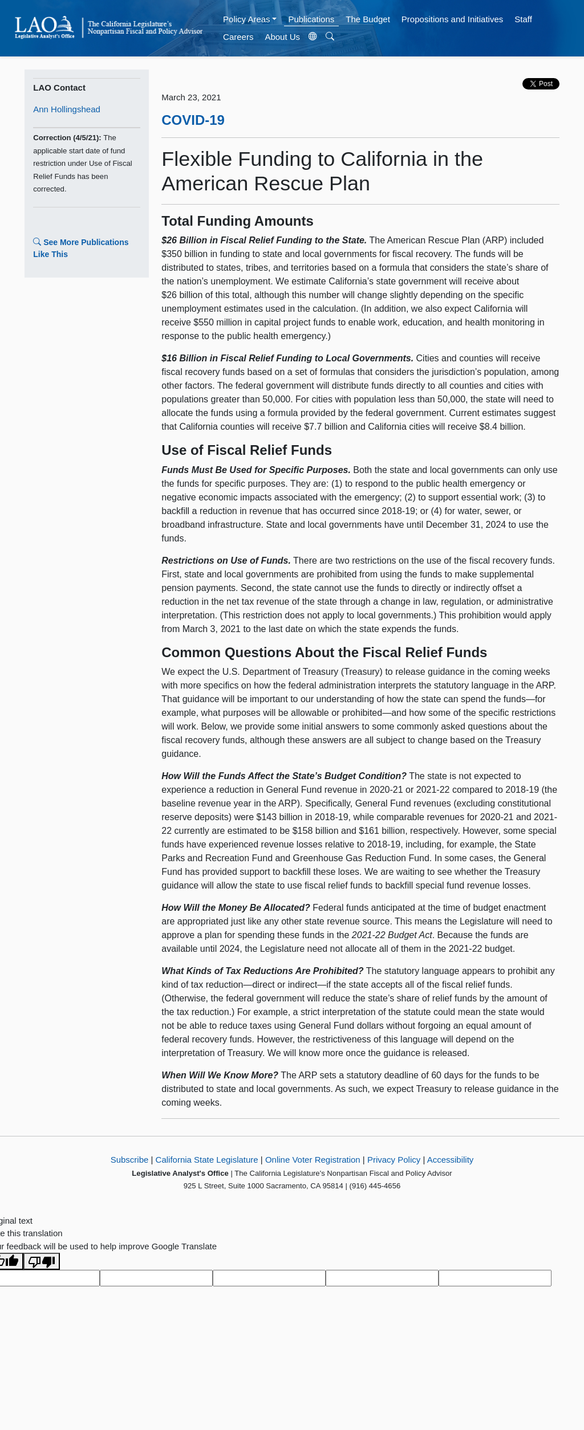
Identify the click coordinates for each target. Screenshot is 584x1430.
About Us (282, 37)
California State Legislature (207, 1159)
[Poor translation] (41, 1261)
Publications (311, 19)
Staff (523, 19)
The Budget (368, 19)
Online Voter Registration (312, 1159)
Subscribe (130, 1159)
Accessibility (450, 1159)
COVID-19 (193, 120)
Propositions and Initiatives (452, 19)
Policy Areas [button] (246, 19)
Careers (238, 37)
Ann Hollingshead (66, 109)
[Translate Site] (313, 37)
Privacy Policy (393, 1159)
